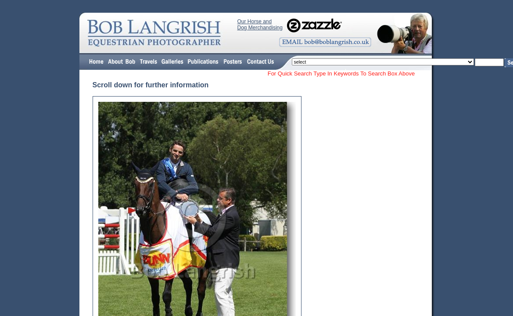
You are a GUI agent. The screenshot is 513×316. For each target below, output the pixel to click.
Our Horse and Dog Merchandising (260, 24)
